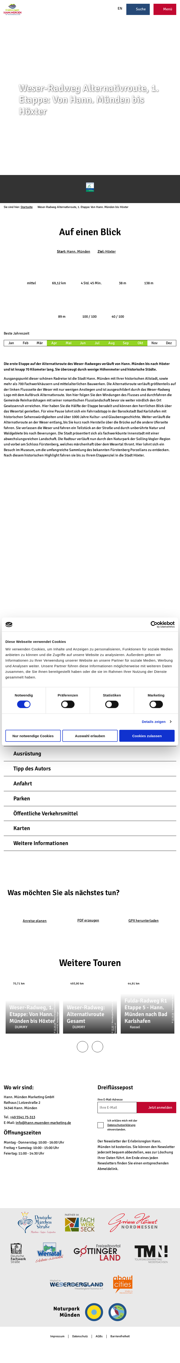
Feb (25, 343)
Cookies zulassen (147, 736)
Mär (40, 343)
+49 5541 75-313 (22, 1117)
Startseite (27, 207)
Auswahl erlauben (90, 736)
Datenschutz (80, 1336)
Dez (169, 343)
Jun (83, 343)
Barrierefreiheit (120, 1336)
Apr (54, 343)
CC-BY (112, 1028)
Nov (154, 343)
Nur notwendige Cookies (33, 736)
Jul (97, 343)
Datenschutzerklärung (121, 1125)
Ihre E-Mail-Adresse (110, 1099)
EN (117, 8)
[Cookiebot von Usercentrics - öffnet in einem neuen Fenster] (154, 624)
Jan (11, 343)
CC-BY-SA (178, 131)
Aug (111, 343)
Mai (68, 343)
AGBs (99, 1336)
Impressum (57, 1336)
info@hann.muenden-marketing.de (43, 1122)
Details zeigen (153, 722)
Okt (140, 343)
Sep (126, 343)
